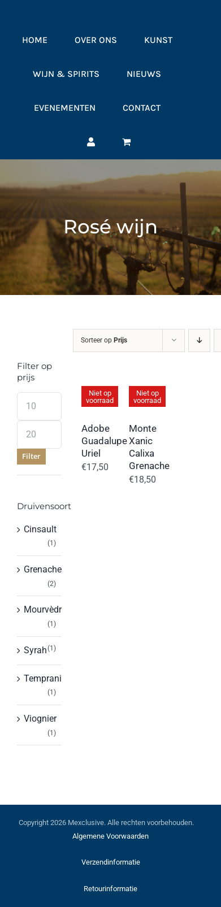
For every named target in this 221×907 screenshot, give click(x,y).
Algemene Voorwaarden (110, 836)
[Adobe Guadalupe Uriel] (91, 382)
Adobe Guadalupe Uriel (104, 441)
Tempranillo (47, 678)
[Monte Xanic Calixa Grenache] (138, 382)
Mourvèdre (45, 609)
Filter (31, 456)
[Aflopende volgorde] (199, 340)
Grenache (43, 569)
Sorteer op (104, 340)
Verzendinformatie (110, 862)
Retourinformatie (110, 888)
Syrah (35, 650)
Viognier (40, 718)
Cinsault (40, 529)
